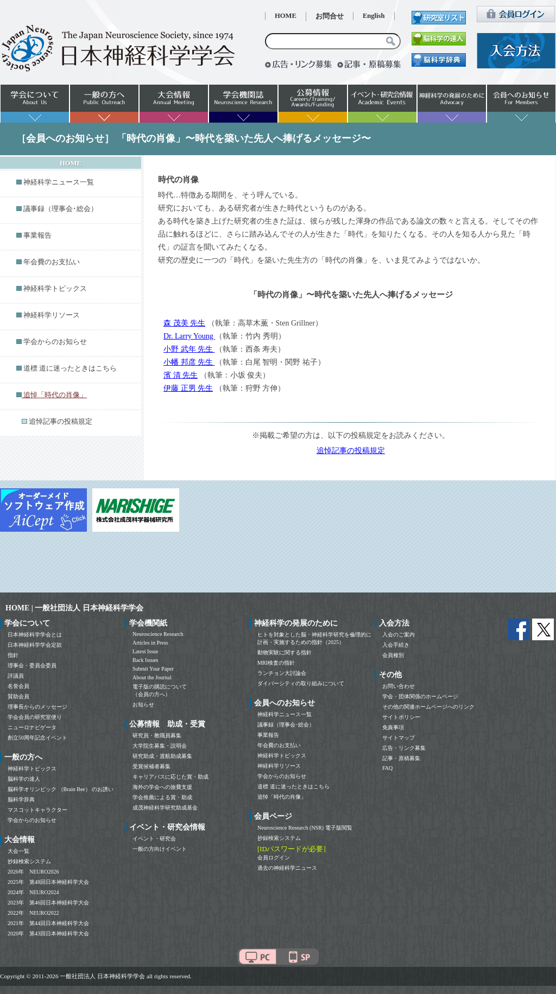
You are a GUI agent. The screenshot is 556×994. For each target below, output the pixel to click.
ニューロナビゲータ (32, 727)
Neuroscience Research (158, 634)
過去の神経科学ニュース (287, 868)
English (374, 16)
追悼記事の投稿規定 (60, 421)
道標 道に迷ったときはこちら (70, 368)
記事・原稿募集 (401, 758)
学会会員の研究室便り (35, 717)
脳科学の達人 (24, 779)
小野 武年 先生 (189, 349)
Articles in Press (150, 643)
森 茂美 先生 (184, 323)
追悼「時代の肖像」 (281, 797)
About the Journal (152, 677)
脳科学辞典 (21, 799)
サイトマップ (398, 738)
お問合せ (329, 16)
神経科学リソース (51, 315)
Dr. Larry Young (189, 336)
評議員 (16, 676)
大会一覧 (18, 851)
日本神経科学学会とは (35, 635)
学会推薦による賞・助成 (162, 797)
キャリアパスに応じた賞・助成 (170, 777)
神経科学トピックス (55, 288)
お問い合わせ (398, 686)
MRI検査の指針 (276, 663)
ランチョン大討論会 (281, 673)
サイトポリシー (401, 717)
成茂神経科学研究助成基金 (165, 808)
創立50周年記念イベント (37, 738)
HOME (285, 16)
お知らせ (143, 705)
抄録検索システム (29, 861)
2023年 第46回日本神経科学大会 (48, 903)
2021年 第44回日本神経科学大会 (48, 923)
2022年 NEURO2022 (33, 913)
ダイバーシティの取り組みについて (300, 683)
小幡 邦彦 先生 (189, 362)
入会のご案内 (398, 635)
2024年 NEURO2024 (33, 892)
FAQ (387, 768)
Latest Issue (145, 651)
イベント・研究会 (154, 839)
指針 (13, 655)
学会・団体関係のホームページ (420, 696)
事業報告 (37, 235)
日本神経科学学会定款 (35, 645)
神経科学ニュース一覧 (58, 182)
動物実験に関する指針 (284, 652)
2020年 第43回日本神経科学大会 (48, 933)
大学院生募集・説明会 (159, 746)
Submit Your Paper (153, 669)
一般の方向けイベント (159, 849)
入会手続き (395, 645)
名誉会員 (18, 686)
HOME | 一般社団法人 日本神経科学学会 (74, 608)
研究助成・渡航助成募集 (162, 756)
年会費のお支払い (51, 262)
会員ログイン (273, 858)
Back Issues (145, 660)
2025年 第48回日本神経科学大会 (48, 882)
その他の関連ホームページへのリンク (428, 707)
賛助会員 (18, 696)
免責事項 (393, 727)
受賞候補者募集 (151, 766)
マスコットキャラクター (37, 810)
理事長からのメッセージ (37, 707)
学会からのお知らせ (55, 342)
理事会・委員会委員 (32, 665)
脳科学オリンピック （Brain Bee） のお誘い (60, 789)
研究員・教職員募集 (156, 735)
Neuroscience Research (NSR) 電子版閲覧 (304, 828)
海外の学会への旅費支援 (162, 787)
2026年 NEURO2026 (33, 872)
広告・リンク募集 (404, 748)
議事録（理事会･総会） (60, 209)
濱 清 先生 (180, 375)
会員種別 (393, 655)
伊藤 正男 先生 (188, 388)
